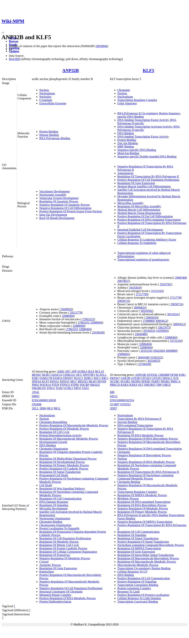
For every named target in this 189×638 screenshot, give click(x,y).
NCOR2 (125, 381)
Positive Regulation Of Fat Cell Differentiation (145, 216)
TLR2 (59, 388)
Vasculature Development (54, 191)
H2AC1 (78, 378)
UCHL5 (68, 388)
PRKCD (115, 384)
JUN (175, 378)
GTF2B (135, 378)
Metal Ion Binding (128, 153)
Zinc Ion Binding (127, 143)
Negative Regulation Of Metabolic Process (64, 558)
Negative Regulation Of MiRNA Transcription (144, 521)
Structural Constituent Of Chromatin (61, 591)
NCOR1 (115, 381)
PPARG (165, 381)
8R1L (57, 408)
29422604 (159, 350)
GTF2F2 (157, 378)
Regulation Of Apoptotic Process (58, 201)
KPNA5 (65, 381)
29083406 (181, 277)
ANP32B (70, 70)
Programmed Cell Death (53, 475)
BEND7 (37, 374)
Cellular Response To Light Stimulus (139, 598)
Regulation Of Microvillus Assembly (139, 206)
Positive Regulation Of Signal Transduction (143, 541)
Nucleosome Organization (54, 518)
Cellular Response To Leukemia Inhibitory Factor (146, 239)
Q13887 (115, 404)
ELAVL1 (101, 374)
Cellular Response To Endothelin (136, 242)
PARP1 (155, 381)
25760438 (144, 364)
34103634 (135, 287)
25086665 (123, 354)
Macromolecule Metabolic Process (137, 565)
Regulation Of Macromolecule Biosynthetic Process (148, 558)
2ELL (35, 408)
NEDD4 (135, 381)
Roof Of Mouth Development (56, 218)
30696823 (140, 307)
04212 (113, 396)
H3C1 (97, 378)
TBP (158, 384)
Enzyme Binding (127, 422)
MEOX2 (83, 381)
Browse (13, 41)
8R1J (50, 408)
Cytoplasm (45, 100)
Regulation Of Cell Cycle (54, 432)
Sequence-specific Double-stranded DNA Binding (146, 156)
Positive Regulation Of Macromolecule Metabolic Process (73, 425)
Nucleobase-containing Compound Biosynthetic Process (150, 545)
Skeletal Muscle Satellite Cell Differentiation (144, 186)
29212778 (76, 312)
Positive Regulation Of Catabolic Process (63, 468)
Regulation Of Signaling (53, 505)
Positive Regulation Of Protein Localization (143, 594)
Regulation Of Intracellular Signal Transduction (145, 555)
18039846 (101, 46)
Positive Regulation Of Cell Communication (143, 578)
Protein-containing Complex (134, 588)
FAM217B (45, 378)
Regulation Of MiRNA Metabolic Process (142, 495)
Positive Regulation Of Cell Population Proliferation (148, 179)
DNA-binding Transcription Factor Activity (143, 136)
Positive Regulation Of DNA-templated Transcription (149, 219)
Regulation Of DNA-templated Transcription (144, 501)
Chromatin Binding (50, 521)
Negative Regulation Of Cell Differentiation (65, 208)
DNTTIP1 (89, 374)
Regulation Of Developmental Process (62, 461)
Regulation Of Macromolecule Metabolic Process (68, 438)
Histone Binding (49, 134)
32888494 (68, 315)
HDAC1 (167, 378)
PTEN (55, 384)
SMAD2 (95, 384)
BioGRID (14, 59)
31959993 (162, 330)
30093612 (161, 320)
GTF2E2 (146, 378)
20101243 (146, 350)
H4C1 (105, 378)
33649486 (141, 334)
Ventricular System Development (58, 198)
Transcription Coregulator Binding (137, 584)
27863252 (88, 319)
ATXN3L (152, 374)
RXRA (133, 384)
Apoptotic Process (50, 565)
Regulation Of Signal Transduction (60, 471)
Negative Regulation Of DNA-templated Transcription (149, 448)
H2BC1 (88, 378)
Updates (14, 51)
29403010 (151, 317)
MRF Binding (125, 146)
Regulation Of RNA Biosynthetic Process (141, 505)
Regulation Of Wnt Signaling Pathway (62, 488)
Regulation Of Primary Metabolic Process (64, 465)
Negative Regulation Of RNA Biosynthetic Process (147, 438)
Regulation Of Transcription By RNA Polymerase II (148, 176)
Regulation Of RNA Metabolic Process (140, 435)
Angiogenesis (125, 173)
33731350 (176, 340)
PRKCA (175, 381)
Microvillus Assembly (130, 203)
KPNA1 (54, 381)
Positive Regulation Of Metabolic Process (64, 428)
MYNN (101, 381)
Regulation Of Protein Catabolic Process (63, 548)
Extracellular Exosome (52, 103)
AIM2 (60, 371)
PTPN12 (65, 384)
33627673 (164, 327)
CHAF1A (56, 374)
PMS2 (35, 384)
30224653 (153, 360)
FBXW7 (68, 378)
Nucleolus (45, 96)
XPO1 (77, 388)
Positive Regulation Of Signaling (137, 581)
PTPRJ (75, 384)
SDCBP (84, 384)
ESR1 (35, 378)
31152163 (157, 291)
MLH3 (93, 381)
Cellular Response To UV (132, 571)
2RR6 (42, 408)
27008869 (149, 320)
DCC (79, 374)
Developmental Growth (53, 442)
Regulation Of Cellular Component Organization (68, 551)
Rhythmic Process (128, 498)
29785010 (149, 330)
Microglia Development (53, 508)
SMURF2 (149, 384)
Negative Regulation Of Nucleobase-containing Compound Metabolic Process (145, 477)
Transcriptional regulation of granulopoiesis (143, 259)
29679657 (123, 281)
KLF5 (148, 70)
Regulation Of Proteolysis (54, 555)
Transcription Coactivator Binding (137, 601)
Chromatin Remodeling (53, 422)
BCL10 (99, 371)
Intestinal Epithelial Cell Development (140, 229)
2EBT (113, 408)
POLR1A (45, 384)
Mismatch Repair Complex (55, 594)
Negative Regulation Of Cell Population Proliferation (70, 588)
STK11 (51, 388)
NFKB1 (146, 381)
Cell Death (45, 485)
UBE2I (166, 384)
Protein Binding (48, 131)
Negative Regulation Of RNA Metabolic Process (146, 461)
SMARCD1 (39, 388)
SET (140, 384)
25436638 (98, 332)
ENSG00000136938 (44, 400)
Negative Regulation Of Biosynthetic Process (144, 455)
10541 (35, 392)
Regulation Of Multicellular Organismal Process (68, 458)
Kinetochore (46, 571)
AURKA (82, 371)
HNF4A (36, 381)
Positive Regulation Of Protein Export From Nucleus (70, 211)
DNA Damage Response (53, 501)
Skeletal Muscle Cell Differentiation (138, 209)
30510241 (173, 314)
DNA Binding (125, 133)
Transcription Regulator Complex (137, 100)
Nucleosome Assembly (52, 194)
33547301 (165, 284)
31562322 (156, 357)
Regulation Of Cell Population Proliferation (65, 538)
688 (112, 392)
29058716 (123, 300)
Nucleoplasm (47, 93)
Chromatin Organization (53, 448)
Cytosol (44, 561)
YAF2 (85, 388)
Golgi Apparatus (127, 103)
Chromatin (123, 90)
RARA (125, 384)
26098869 (171, 350)
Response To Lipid (128, 591)
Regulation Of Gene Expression (136, 183)
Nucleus (44, 90)
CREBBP (164, 374)
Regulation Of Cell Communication (60, 498)
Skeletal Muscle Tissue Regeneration (139, 213)
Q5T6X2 (125, 404)
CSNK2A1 (69, 374)
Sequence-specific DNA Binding (136, 149)
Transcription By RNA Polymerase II (139, 418)
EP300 (174, 374)
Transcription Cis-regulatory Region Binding (144, 568)
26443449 (144, 357)
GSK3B (125, 378)
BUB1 (46, 374)
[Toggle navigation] (2, 32)
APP (74, 371)
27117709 (141, 294)
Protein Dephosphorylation (55, 601)
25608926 (66, 309)
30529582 (146, 310)
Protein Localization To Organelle (59, 528)
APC (68, 371)
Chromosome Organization (55, 525)
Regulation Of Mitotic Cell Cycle (59, 545)
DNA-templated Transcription (135, 425)
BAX (91, 371)
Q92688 (37, 404)
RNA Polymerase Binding (54, 138)
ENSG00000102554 (122, 400)
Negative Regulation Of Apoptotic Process (64, 204)
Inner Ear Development (53, 214)
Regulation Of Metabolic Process (59, 541)
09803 (35, 396)
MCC (73, 381)
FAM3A (57, 378)
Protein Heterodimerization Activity (60, 435)
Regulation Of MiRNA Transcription (139, 548)
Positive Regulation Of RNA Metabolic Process (67, 598)
